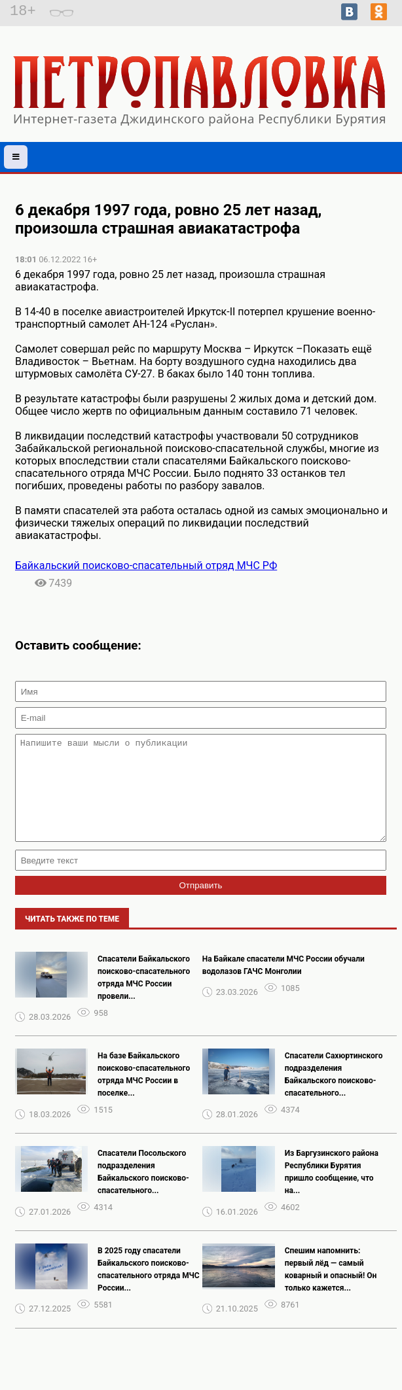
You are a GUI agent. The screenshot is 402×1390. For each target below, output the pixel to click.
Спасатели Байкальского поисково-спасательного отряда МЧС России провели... (144, 997)
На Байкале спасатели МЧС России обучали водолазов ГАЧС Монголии (283, 985)
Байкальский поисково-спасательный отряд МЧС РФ (146, 565)
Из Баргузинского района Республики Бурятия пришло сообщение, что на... (331, 1191)
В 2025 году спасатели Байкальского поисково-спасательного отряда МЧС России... (149, 1289)
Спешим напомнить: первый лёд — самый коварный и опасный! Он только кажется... (331, 1289)
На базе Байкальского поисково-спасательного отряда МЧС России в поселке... (144, 1094)
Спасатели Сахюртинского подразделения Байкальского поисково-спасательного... (334, 1094)
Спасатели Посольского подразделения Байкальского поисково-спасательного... (143, 1191)
